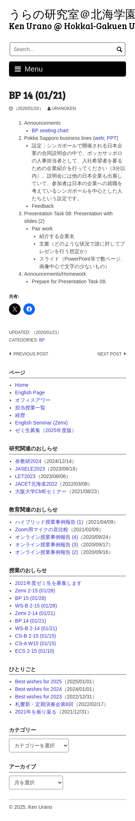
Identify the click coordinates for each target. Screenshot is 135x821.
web (99, 138)
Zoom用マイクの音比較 (41, 529)
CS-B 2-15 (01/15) (35, 636)
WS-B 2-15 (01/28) (36, 606)
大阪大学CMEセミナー (41, 491)
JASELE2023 (30, 469)
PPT (112, 138)
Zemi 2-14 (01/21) (35, 613)
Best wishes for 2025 (38, 681)
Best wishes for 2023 (38, 697)
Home (21, 385)
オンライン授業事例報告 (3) (46, 544)
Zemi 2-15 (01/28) (35, 590)
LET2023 (25, 476)
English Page (30, 392)
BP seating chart (50, 130)
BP (42, 340)
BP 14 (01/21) (30, 621)
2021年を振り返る (36, 712)
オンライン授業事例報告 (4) (46, 537)
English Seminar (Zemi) (41, 423)
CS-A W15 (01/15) (35, 643)
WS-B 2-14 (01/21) (36, 628)
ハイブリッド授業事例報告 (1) (49, 522)
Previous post (30, 354)
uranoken (63, 108)
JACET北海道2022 (36, 484)
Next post (110, 354)
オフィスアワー (32, 400)
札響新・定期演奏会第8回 (44, 704)
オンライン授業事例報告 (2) (46, 552)
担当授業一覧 (30, 407)
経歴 (20, 415)
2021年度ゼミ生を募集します (48, 583)
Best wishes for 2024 (38, 689)
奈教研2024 (28, 461)
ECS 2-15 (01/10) (34, 651)
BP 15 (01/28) (30, 598)
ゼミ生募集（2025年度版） (46, 430)
